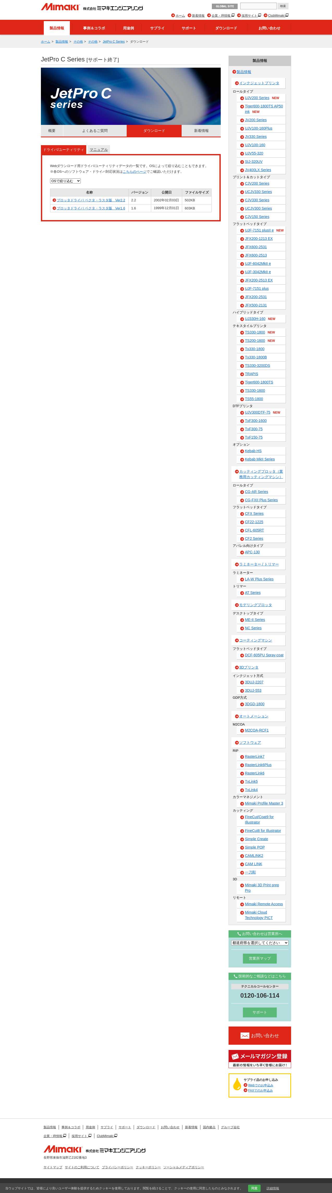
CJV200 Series (257, 183)
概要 (52, 131)
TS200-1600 (260, 340)
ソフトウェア (250, 742)
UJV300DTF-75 (262, 412)
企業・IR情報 (221, 15)
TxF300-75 (254, 429)
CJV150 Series (257, 217)
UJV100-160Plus (258, 128)
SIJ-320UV (254, 161)
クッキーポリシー (148, 1167)
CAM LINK (253, 864)
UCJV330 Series (258, 192)
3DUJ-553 (253, 690)
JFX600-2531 (256, 247)
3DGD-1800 (255, 704)
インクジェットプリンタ (259, 83)
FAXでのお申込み (260, 1090)
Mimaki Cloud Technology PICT (259, 915)
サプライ (157, 28)
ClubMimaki (276, 15)
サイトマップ (53, 1167)
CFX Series (254, 513)
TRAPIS (251, 374)
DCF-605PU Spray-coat (264, 655)
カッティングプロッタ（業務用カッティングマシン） (261, 474)
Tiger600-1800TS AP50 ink (264, 109)
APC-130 (252, 552)
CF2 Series (254, 538)
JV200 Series (256, 120)
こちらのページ (134, 172)
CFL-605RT (254, 530)
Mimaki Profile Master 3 (264, 803)
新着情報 (198, 15)
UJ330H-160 (260, 319)
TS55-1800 (254, 399)
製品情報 (57, 28)
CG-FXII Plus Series (261, 500)
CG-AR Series (256, 492)
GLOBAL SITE (225, 6)
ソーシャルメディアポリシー (183, 1167)
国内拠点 (209, 1127)
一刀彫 (250, 872)
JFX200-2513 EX (259, 280)
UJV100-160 (255, 145)
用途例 (128, 28)
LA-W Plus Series (259, 579)
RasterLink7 (255, 756)
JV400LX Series (258, 170)
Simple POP (255, 847)
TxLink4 (251, 790)
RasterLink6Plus (258, 765)
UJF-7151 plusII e (264, 230)
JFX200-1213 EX (259, 238)
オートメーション (253, 716)
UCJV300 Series (258, 208)
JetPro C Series (114, 41)
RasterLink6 (255, 773)
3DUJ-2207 (254, 682)
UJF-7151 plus (257, 288)
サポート (189, 28)
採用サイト (250, 15)
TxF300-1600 (256, 421)
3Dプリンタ (249, 667)
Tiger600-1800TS (259, 382)
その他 (78, 41)
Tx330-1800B (256, 357)
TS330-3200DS (257, 365)
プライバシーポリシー (117, 1167)
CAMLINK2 (254, 856)
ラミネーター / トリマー (259, 564)
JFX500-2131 (256, 305)
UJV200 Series (262, 98)
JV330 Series (256, 136)
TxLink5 (251, 781)
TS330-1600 (255, 390)
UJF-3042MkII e (258, 272)
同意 (254, 1188)
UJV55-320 (254, 153)
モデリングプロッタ (255, 605)
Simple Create (256, 839)
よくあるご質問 (95, 131)
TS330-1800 (260, 332)
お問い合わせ (269, 28)
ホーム (180, 15)
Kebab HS (253, 451)
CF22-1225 (254, 522)
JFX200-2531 (256, 297)
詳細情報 (273, 1188)
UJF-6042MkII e (258, 263)
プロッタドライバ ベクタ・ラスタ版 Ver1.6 (91, 208)
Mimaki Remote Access (264, 904)
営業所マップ (260, 958)
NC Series (253, 628)
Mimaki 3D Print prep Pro (262, 888)
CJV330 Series (257, 200)
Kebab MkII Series (260, 459)
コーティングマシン (255, 640)
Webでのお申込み (260, 1085)
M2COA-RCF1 (257, 730)
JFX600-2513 (256, 255)
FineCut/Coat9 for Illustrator (259, 819)
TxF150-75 (254, 437)
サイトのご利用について (82, 1167)
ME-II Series (255, 620)
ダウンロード (226, 28)
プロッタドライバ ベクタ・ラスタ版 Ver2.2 (91, 200)
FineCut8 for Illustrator (263, 831)
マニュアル (99, 149)
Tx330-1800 (255, 349)
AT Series (253, 593)
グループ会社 (230, 1127)
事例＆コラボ (94, 28)
